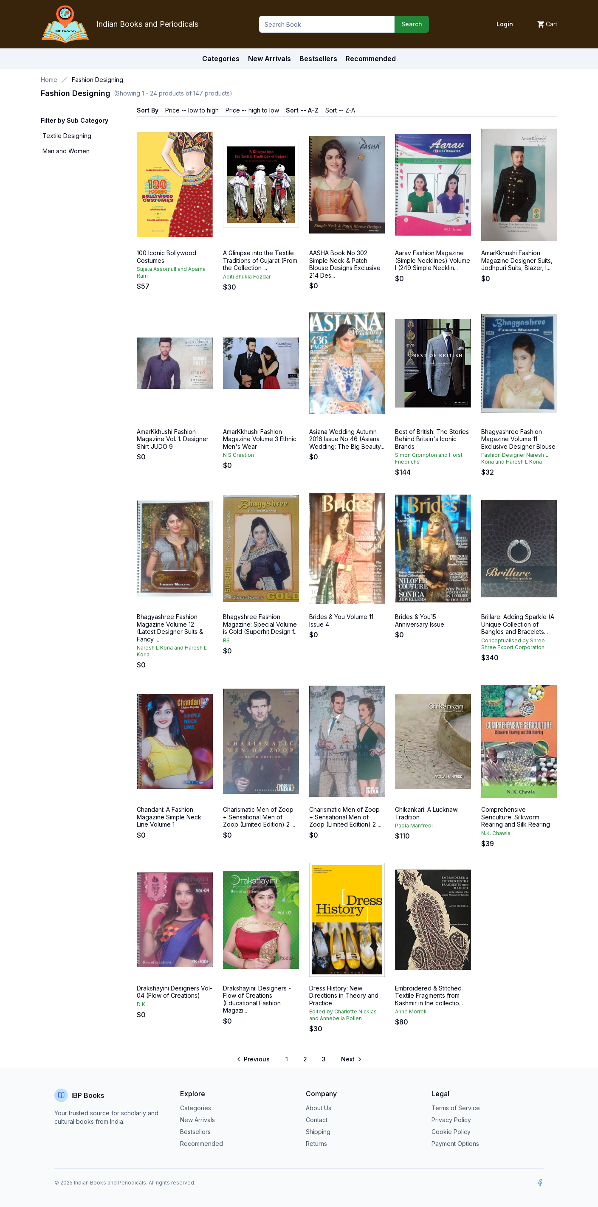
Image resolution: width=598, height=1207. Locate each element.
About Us (318, 1107)
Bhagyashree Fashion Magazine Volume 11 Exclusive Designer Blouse (518, 439)
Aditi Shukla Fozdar (247, 276)
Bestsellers (195, 1131)
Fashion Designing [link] (97, 79)
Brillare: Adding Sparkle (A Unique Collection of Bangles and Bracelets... (517, 624)
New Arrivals (197, 1119)
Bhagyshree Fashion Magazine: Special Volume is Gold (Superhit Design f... (260, 624)
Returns (316, 1143)
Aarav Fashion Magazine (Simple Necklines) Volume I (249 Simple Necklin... (432, 260)
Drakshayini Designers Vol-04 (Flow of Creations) (174, 992)
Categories (221, 58)
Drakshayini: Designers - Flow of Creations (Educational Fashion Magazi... (257, 999)
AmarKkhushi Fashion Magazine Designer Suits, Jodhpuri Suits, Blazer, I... (517, 260)
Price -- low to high (192, 110)
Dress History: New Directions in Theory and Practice (343, 996)
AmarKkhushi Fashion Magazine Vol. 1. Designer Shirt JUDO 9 (173, 439)
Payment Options (455, 1143)
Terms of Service (456, 1107)
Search (411, 24)
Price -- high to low (252, 110)
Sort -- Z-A (340, 110)
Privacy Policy (451, 1119)
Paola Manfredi (414, 825)
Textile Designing (66, 135)
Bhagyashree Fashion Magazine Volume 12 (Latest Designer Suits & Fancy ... (170, 628)
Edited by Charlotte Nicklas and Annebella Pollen (343, 1014)
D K (141, 1004)
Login (504, 24)
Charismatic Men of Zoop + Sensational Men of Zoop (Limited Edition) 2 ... (259, 817)
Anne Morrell (410, 1011)
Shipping (318, 1131)
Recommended (201, 1143)
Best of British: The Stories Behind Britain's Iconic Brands (432, 439)
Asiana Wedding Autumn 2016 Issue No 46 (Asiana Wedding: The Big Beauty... (346, 439)
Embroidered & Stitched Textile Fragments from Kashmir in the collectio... (429, 996)
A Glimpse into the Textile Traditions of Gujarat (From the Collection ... (260, 260)
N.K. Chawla (496, 833)
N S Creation (238, 455)
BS (226, 640)
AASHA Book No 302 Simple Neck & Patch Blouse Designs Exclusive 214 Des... (345, 264)
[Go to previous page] (253, 1059)
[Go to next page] (350, 1059)
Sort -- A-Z (302, 110)
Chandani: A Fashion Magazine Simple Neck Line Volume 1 (169, 817)
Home (49, 79)
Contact (316, 1119)
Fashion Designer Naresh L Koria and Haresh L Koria (514, 458)
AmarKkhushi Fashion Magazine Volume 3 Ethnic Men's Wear (259, 439)
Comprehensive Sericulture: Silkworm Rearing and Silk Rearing (515, 817)
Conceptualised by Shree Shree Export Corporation (513, 643)
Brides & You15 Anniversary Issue (419, 620)
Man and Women (66, 151)
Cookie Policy (451, 1131)
